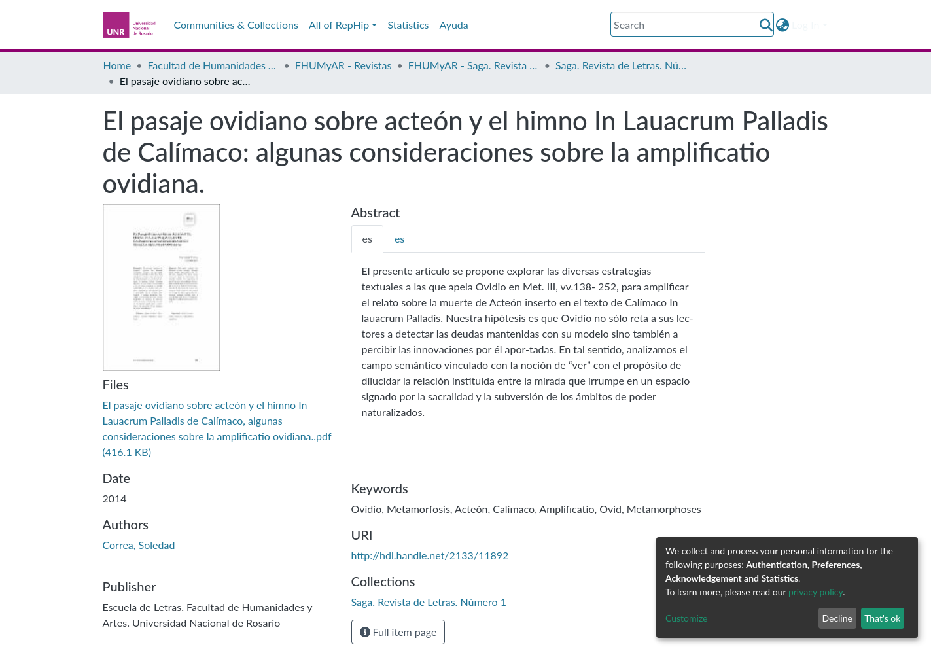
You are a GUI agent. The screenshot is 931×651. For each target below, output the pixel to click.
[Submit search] (766, 25)
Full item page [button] (398, 631)
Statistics (408, 24)
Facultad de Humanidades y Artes (212, 65)
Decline (837, 618)
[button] (782, 25)
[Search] (692, 24)
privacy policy (815, 591)
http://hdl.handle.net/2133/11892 (430, 555)
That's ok (882, 618)
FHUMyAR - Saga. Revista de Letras (473, 65)
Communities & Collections (236, 24)
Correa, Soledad (139, 544)
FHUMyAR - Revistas (343, 65)
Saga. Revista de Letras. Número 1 (620, 65)
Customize (686, 618)
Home (117, 65)
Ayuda (454, 24)
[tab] (367, 239)
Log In (805, 24)
